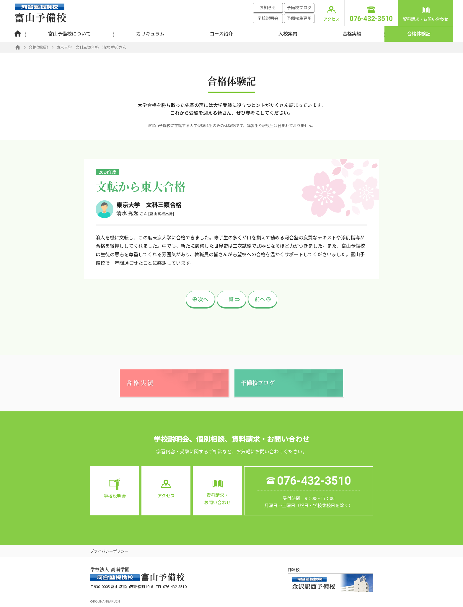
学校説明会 (267, 18)
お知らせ (268, 7)
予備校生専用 (299, 18)
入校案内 (287, 33)
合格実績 (352, 33)
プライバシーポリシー (109, 551)
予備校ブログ (299, 7)
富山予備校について (69, 33)
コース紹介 (221, 33)
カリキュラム (150, 33)
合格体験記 (419, 33)
